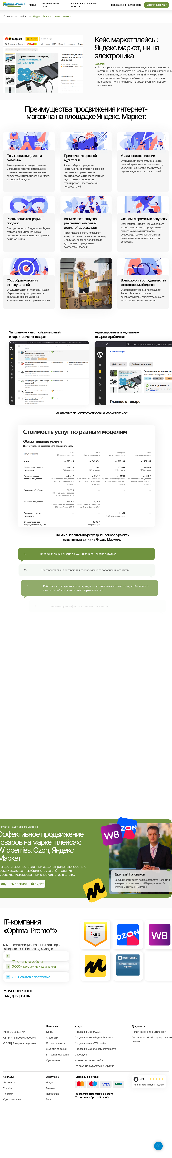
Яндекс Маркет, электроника (52, 16)
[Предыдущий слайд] (7, 1030)
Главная (8, 16)
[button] (156, 5)
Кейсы (23, 16)
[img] (14, 4)
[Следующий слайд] (164, 1030)
